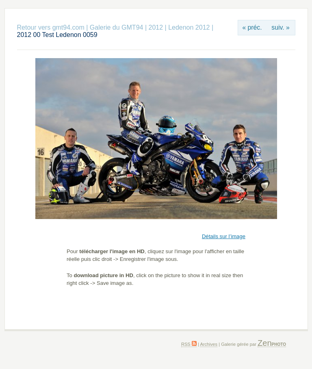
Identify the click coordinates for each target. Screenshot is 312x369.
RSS (189, 344)
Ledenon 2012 (189, 27)
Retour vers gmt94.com (50, 27)
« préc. (252, 27)
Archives (208, 344)
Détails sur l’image (223, 236)
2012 (155, 27)
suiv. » (280, 27)
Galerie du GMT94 (116, 27)
